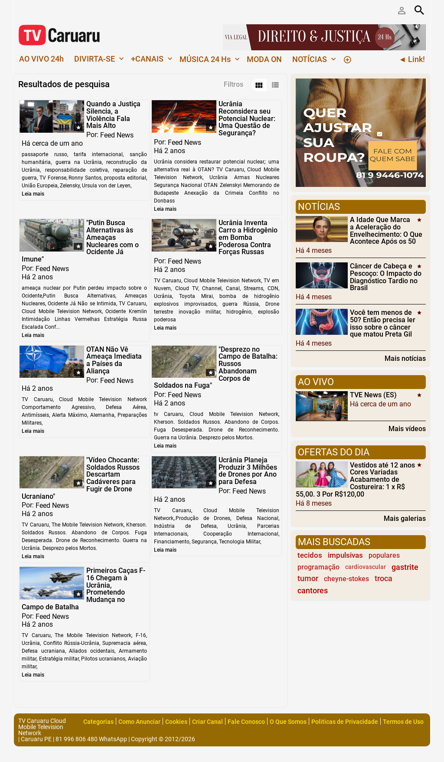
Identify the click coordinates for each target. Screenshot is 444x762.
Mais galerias (405, 518)
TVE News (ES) (373, 395)
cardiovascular (365, 567)
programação (318, 567)
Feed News (117, 135)
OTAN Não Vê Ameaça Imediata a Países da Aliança (114, 360)
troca (383, 578)
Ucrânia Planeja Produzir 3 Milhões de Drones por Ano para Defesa (248, 471)
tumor (307, 578)
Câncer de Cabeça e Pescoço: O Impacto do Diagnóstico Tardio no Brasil (385, 277)
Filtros (233, 84)
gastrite (405, 567)
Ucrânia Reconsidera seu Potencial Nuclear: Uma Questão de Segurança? (247, 118)
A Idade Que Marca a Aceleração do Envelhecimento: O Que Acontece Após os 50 (386, 230)
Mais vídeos (407, 428)
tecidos (309, 555)
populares (384, 555)
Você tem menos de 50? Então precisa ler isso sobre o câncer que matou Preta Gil (382, 323)
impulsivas (345, 555)
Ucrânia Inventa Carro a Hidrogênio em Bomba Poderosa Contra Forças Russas (248, 237)
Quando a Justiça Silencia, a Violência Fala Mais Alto (113, 115)
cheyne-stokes (346, 579)
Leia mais (33, 194)
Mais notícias (405, 358)
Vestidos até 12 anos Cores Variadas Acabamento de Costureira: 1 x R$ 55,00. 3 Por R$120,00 (355, 479)
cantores (312, 590)
